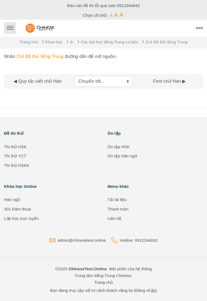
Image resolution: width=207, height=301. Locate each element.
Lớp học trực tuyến (21, 218)
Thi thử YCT (15, 156)
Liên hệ (114, 218)
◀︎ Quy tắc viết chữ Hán (37, 81)
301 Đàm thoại (17, 209)
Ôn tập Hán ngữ (122, 156)
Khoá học (54, 42)
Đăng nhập (145, 290)
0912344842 (128, 5)
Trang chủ (28, 42)
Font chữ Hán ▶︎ (169, 81)
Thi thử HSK (15, 146)
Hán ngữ (12, 199)
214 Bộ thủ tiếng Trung (167, 42)
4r (72, 42)
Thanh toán (118, 209)
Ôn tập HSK (119, 146)
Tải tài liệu (117, 199)
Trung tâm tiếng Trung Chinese (102, 275)
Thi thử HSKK (16, 165)
